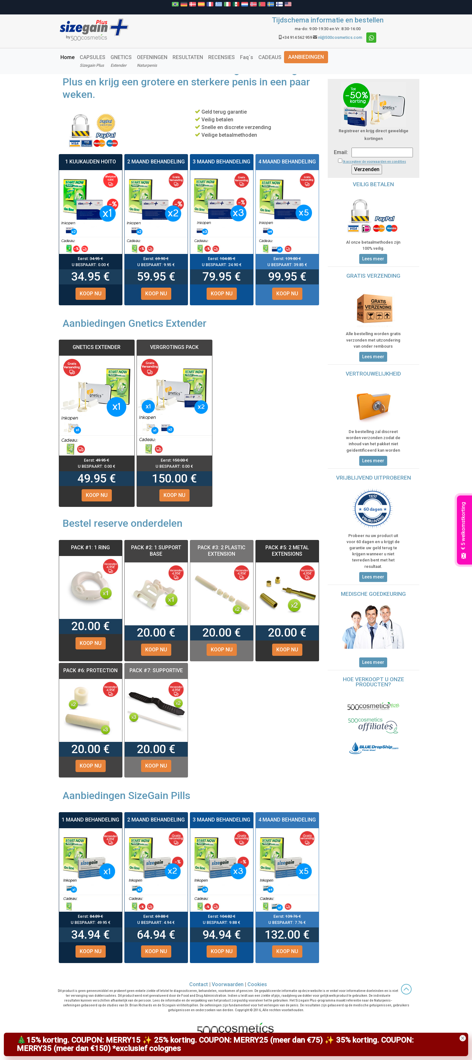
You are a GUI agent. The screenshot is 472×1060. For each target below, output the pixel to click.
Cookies (257, 984)
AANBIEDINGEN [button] (306, 57)
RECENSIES (221, 57)
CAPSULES (92, 61)
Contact (198, 984)
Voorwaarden (228, 984)
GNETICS (121, 61)
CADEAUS (269, 57)
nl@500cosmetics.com (340, 37)
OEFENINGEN (152, 61)
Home (68, 57)
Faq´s (246, 57)
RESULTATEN (188, 57)
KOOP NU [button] (91, 294)
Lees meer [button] (373, 258)
